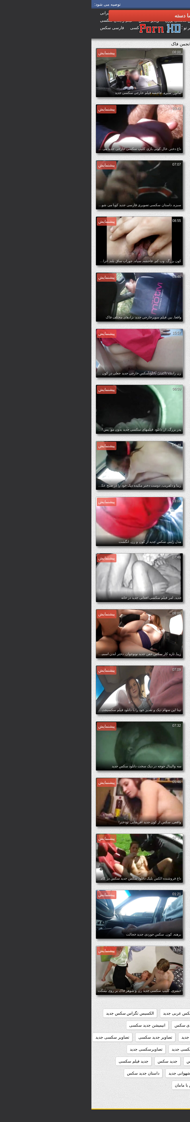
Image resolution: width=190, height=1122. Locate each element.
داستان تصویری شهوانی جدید (101, 1073)
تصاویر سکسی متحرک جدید (159, 1049)
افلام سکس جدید (134, 1013)
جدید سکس (76, 1061)
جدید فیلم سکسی (42, 1061)
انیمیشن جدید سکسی (56, 1025)
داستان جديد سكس (52, 1073)
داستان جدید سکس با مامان (106, 1085)
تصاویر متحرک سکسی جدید (103, 1049)
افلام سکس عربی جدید (91, 1013)
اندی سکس (93, 1025)
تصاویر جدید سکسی (64, 1037)
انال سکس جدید (125, 1025)
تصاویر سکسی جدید (21, 1037)
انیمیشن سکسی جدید (165, 1037)
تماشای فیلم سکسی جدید (161, 1061)
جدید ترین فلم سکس (113, 1061)
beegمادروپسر (170, 1013)
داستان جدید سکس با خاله (161, 1085)
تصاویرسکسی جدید (54, 1049)
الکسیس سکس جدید (165, 1025)
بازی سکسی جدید (105, 1037)
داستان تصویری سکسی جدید (159, 1073)
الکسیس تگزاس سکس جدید (39, 1013)
